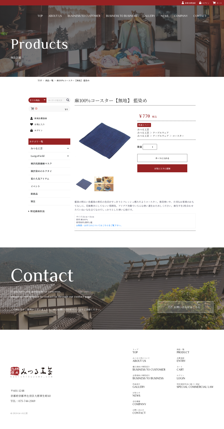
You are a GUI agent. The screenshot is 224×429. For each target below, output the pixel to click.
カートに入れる (162, 158)
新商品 (34, 193)
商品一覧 (49, 80)
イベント (35, 186)
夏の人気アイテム (40, 178)
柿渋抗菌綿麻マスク (41, 163)
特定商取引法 (36, 211)
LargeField (38, 156)
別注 (33, 201)
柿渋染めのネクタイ (41, 171)
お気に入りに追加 (162, 168)
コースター (178, 135)
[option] (105, 140)
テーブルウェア (161, 132)
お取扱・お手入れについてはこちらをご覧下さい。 (99, 225)
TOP (40, 80)
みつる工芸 (36, 148)
